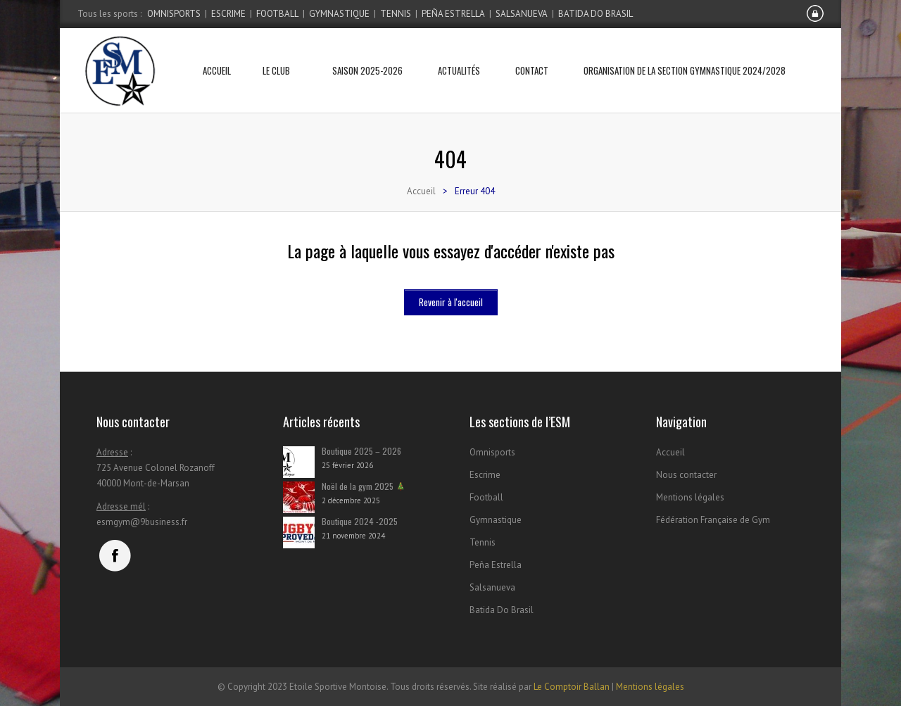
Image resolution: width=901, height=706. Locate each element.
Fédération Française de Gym (713, 520)
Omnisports (174, 14)
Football (277, 14)
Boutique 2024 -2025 (360, 521)
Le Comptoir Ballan (572, 687)
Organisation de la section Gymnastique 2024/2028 (684, 52)
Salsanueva (522, 14)
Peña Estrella (453, 14)
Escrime (228, 14)
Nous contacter (686, 475)
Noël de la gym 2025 (363, 486)
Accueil (216, 52)
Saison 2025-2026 (367, 52)
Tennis (395, 14)
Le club (282, 52)
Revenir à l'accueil (451, 302)
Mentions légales (690, 497)
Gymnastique (339, 14)
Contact (532, 52)
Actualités (459, 52)
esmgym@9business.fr (141, 522)
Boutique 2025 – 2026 (361, 451)
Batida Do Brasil (595, 14)
